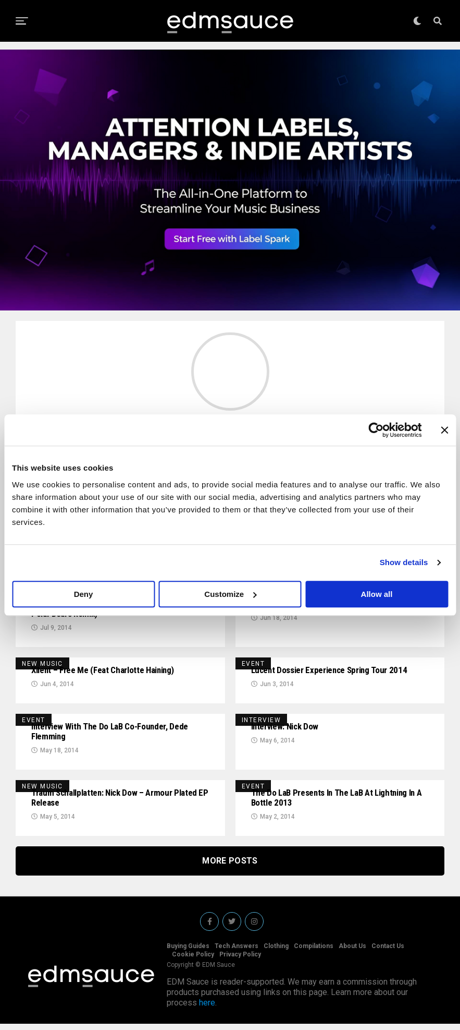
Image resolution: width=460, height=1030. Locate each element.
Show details (404, 562)
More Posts (229, 867)
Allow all (377, 594)
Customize (230, 594)
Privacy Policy (240, 960)
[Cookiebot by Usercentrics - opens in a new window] (375, 430)
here (207, 1009)
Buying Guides (188, 952)
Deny (83, 594)
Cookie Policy (193, 960)
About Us (352, 952)
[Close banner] (444, 430)
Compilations (313, 952)
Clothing (276, 952)
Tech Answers (236, 952)
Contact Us (387, 952)
